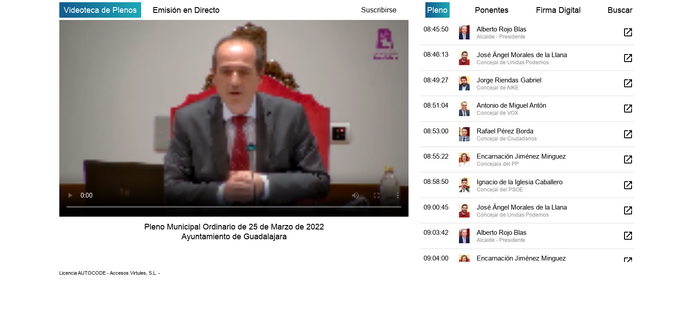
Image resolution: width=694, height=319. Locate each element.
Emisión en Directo (186, 10)
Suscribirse (379, 10)
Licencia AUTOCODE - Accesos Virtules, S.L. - (109, 273)
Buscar (620, 10)
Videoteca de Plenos (100, 10)
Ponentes (492, 10)
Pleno (437, 10)
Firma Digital (558, 10)
